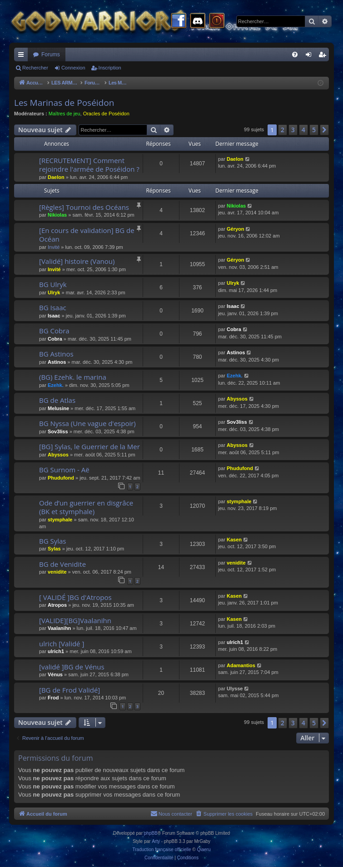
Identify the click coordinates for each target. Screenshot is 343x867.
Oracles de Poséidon (106, 113)
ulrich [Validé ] (61, 643)
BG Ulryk (53, 284)
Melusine (58, 408)
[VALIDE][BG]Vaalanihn (75, 620)
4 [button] (303, 129)
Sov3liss (58, 431)
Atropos (57, 605)
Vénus (55, 674)
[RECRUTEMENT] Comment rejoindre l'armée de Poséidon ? (89, 164)
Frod (53, 697)
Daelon (56, 177)
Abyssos (237, 398)
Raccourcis (23, 56)
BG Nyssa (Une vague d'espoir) (87, 423)
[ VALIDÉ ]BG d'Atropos (75, 597)
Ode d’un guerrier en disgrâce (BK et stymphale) (86, 507)
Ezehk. (56, 385)
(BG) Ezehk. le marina (72, 376)
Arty (156, 841)
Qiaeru (203, 849)
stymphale (60, 519)
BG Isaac (52, 307)
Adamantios (241, 665)
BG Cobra (54, 330)
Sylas (54, 548)
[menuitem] (295, 54)
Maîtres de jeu (64, 113)
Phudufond (61, 478)
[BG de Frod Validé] (69, 689)
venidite (57, 572)
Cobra (55, 339)
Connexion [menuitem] (310, 56)
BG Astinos (56, 353)
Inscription (110, 67)
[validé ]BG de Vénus (71, 666)
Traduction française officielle (162, 849)
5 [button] (314, 129)
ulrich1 (56, 651)
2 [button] (282, 129)
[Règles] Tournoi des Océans (84, 207)
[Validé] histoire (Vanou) (76, 261)
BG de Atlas (57, 400)
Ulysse (235, 688)
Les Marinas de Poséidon (64, 103)
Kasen (234, 539)
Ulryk (54, 292)
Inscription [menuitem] (324, 56)
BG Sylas (52, 540)
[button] (324, 129)
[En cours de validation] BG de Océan (86, 234)
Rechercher (35, 67)
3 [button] (293, 129)
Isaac (54, 315)
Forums (50, 54)
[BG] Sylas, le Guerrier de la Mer (89, 446)
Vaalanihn (59, 628)
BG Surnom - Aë (64, 469)
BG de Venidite (62, 564)
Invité (54, 247)
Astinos (57, 362)
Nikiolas (57, 215)
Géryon (235, 229)
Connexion (73, 67)
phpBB (151, 833)
